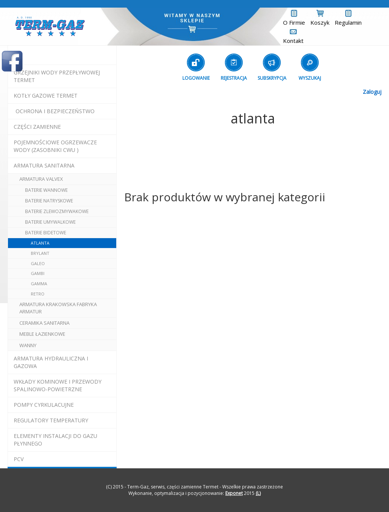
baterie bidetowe (45, 232)
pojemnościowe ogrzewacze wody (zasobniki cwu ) (55, 146)
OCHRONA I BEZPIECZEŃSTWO (55, 111)
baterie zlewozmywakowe (57, 211)
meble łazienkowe (42, 333)
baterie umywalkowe (50, 222)
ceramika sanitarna (44, 322)
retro (37, 294)
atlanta (40, 243)
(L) (258, 493)
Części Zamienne (37, 126)
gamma (39, 283)
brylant (40, 253)
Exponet (234, 493)
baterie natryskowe (49, 201)
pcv (19, 459)
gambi (37, 273)
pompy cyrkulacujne (44, 404)
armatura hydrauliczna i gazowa (51, 362)
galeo (38, 263)
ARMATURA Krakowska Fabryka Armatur (58, 308)
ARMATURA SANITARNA (44, 165)
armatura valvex (41, 178)
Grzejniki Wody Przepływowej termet (57, 76)
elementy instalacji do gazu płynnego (55, 439)
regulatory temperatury (51, 420)
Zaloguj (372, 91)
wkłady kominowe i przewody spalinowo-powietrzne (57, 385)
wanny (27, 345)
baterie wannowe (46, 190)
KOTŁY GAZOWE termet (45, 95)
